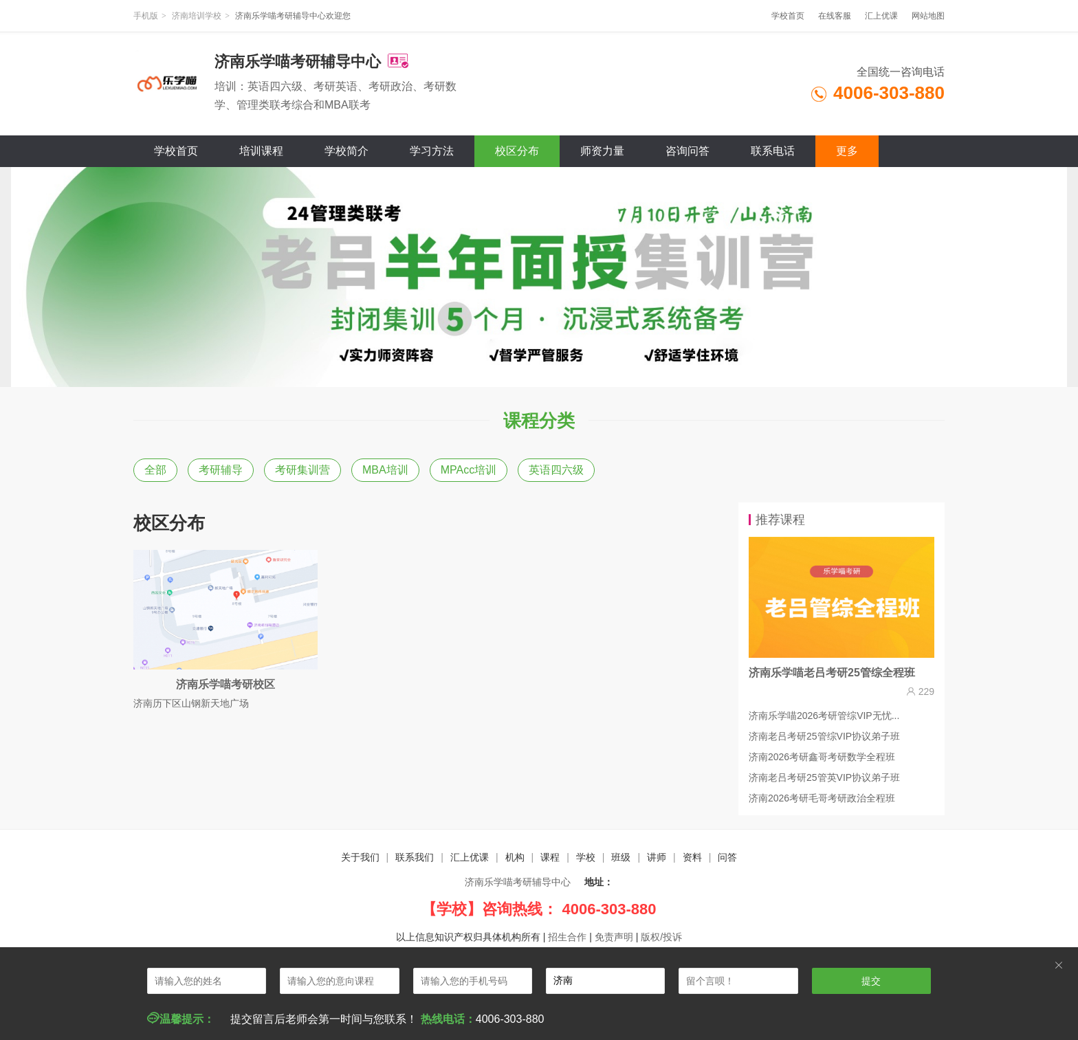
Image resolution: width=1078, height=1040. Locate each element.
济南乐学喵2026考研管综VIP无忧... (824, 715)
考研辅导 (221, 470)
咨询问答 (688, 151)
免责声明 (614, 936)
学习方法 (432, 151)
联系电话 (773, 151)
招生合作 (567, 936)
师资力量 (602, 151)
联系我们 (414, 857)
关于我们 (360, 857)
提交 (871, 980)
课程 (550, 857)
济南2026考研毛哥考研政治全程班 (822, 798)
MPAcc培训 (468, 470)
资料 (692, 857)
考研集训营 (302, 470)
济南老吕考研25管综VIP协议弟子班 (824, 736)
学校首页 (787, 16)
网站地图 (928, 16)
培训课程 (261, 151)
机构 (515, 857)
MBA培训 (385, 470)
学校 (585, 857)
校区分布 (517, 151)
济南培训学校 (196, 16)
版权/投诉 (661, 936)
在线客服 (834, 16)
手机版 (145, 16)
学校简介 (346, 151)
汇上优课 (881, 16)
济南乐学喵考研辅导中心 (518, 881)
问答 (727, 857)
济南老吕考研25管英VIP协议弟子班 (824, 777)
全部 (155, 470)
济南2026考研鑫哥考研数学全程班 (822, 756)
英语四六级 (556, 470)
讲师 (656, 857)
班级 (620, 857)
